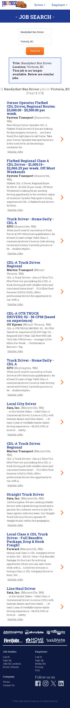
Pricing (39, 666)
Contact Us (9, 685)
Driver (39, 5)
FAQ (37, 670)
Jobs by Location (12, 663)
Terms (6, 681)
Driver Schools (11, 666)
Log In (6, 656)
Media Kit (40, 663)
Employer (59, 5)
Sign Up (7, 660)
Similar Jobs (15, 151)
